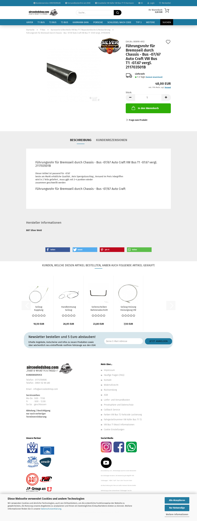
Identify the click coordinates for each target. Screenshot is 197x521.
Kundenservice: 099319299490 (47, 3)
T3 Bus (64, 22)
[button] (130, 97)
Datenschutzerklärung (51, 509)
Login (151, 3)
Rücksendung (110, 390)
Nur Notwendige (177, 508)
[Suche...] (117, 12)
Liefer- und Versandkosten (117, 400)
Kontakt (107, 380)
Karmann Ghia (81, 22)
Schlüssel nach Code (119, 22)
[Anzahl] (148, 97)
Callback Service (112, 409)
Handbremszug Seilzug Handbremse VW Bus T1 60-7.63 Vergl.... (68, 309)
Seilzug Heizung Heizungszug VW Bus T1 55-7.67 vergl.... (128, 309)
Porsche (98, 22)
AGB (106, 395)
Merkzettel (165, 3)
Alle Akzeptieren (177, 500)
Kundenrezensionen (111, 140)
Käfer (29, 22)
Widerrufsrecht (111, 385)
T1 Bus (41, 22)
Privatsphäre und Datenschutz (118, 404)
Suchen (167, 22)
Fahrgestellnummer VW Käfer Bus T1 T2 (123, 419)
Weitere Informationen (177, 514)
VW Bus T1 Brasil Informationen (119, 424)
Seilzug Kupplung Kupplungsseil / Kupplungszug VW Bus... (38, 309)
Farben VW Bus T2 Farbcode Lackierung (123, 414)
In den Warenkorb (145, 108)
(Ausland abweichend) (154, 77)
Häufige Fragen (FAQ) (114, 375)
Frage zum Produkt (138, 120)
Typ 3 (138, 22)
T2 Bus (52, 22)
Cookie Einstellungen (114, 429)
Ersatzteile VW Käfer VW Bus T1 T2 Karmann (114, 3)
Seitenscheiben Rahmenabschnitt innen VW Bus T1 (99, 309)
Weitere (150, 22)
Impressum (109, 370)
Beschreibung (80, 140)
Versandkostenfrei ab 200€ (77, 3)
